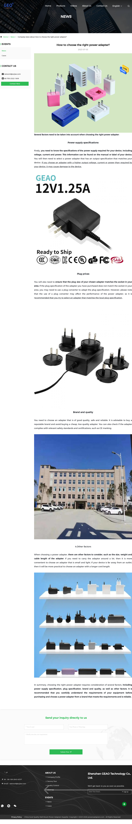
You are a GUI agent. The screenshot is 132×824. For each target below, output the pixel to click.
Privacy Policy (16, 817)
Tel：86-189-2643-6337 (12, 779)
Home (48, 6)
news (13, 37)
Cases (4, 56)
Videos (73, 6)
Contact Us (101, 6)
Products (60, 6)
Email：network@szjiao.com (14, 784)
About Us (86, 6)
